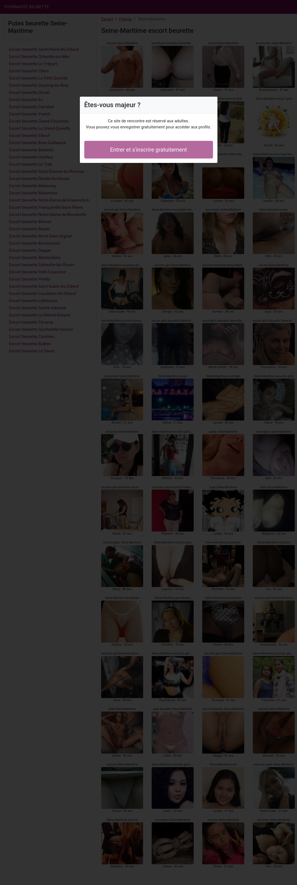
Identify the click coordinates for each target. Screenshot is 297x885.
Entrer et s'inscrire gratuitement (148, 149)
